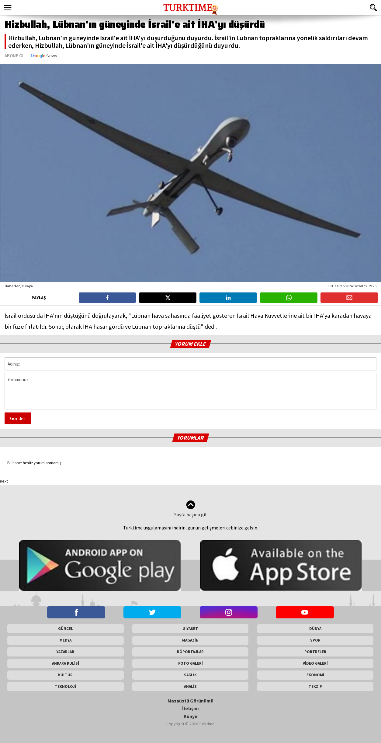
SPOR (315, 640)
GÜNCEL (65, 628)
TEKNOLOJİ (65, 686)
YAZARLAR (65, 651)
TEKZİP (315, 686)
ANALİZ (190, 686)
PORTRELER (315, 651)
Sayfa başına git (190, 509)
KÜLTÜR (65, 675)
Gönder (17, 418)
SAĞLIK (190, 675)
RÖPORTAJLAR (190, 651)
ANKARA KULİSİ (65, 663)
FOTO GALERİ (190, 663)
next (4, 481)
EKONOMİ (315, 675)
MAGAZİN (190, 640)
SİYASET (190, 628)
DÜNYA (315, 628)
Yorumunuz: (190, 391)
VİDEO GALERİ (315, 663)
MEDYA (65, 640)
